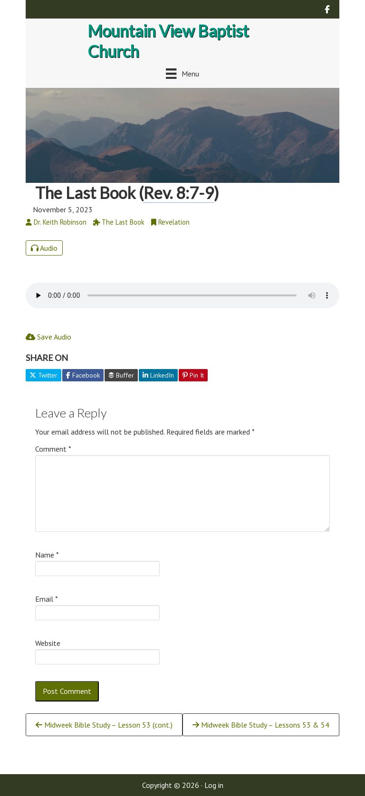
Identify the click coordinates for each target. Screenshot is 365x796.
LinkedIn (158, 375)
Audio (44, 248)
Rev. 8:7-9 (179, 192)
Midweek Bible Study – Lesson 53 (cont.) (104, 725)
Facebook (83, 375)
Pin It (193, 375)
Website (47, 643)
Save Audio (48, 336)
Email (46, 599)
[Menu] (182, 73)
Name (47, 554)
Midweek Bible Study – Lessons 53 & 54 (260, 725)
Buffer (121, 375)
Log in (213, 785)
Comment (53, 449)
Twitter (43, 375)
